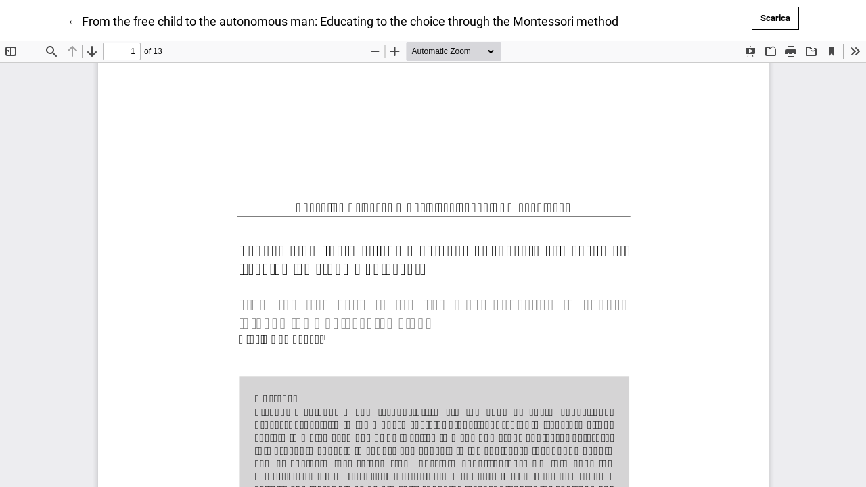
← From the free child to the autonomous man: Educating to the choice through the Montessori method (342, 20)
